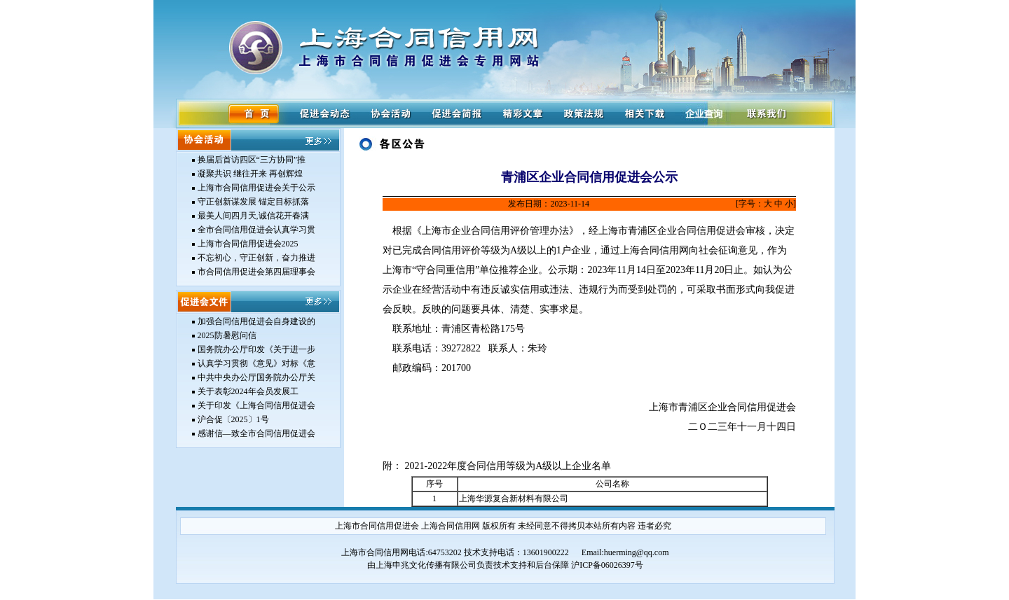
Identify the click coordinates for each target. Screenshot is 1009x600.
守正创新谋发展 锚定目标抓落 (253, 202)
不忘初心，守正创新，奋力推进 (256, 258)
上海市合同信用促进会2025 (248, 244)
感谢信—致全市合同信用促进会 (256, 433)
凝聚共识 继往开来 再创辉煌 (250, 174)
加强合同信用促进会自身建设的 (256, 321)
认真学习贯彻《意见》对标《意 (256, 363)
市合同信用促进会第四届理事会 (256, 272)
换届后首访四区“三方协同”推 (252, 160)
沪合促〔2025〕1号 (233, 419)
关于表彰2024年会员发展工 (248, 391)
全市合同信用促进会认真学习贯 (256, 230)
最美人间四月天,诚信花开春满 (253, 216)
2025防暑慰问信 (227, 335)
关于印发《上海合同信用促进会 (256, 405)
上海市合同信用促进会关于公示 (256, 188)
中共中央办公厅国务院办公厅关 (256, 377)
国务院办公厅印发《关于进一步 (256, 349)
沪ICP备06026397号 (607, 565)
